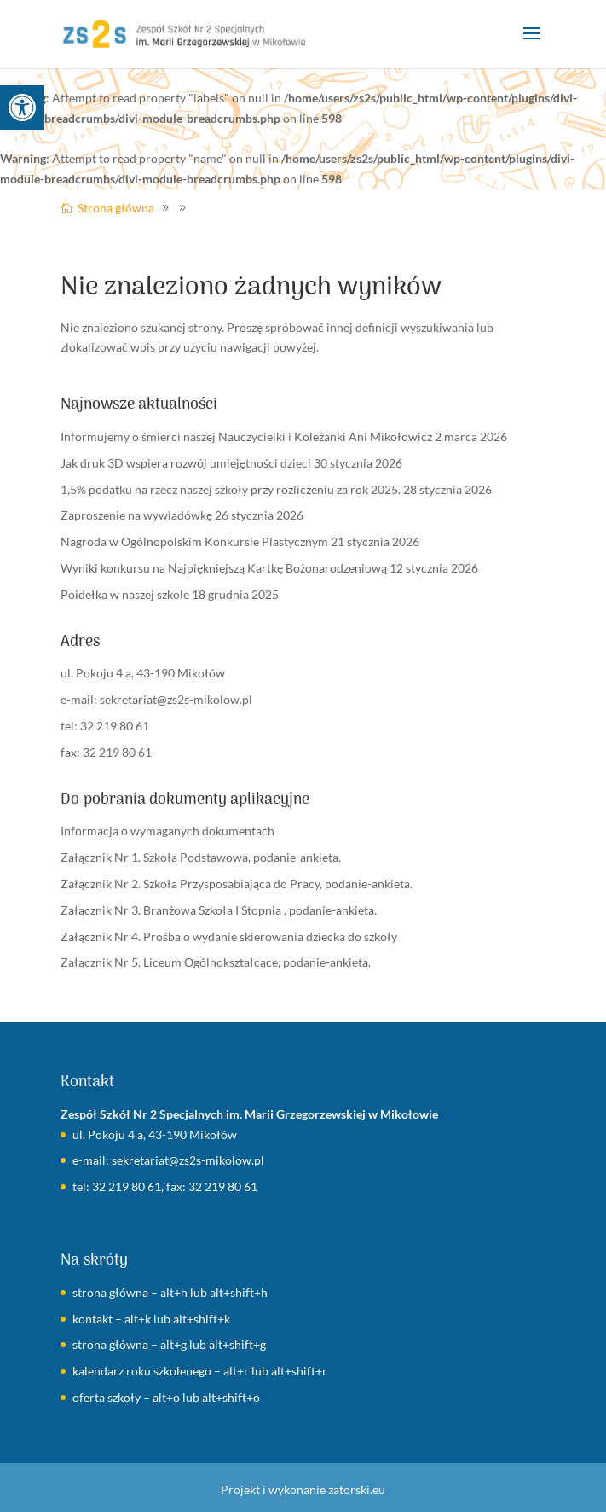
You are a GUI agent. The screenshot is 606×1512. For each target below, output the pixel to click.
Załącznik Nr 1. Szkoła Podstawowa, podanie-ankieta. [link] (201, 857)
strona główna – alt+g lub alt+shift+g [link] (169, 1344)
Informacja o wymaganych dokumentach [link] (167, 830)
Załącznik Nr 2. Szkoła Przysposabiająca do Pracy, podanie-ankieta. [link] (237, 883)
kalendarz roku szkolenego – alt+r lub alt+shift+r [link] (199, 1371)
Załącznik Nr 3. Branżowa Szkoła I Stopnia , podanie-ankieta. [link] (219, 910)
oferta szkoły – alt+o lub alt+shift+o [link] (166, 1397)
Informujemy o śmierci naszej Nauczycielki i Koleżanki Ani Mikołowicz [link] (246, 436)
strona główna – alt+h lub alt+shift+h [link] (170, 1292)
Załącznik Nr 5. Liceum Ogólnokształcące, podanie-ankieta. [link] (216, 962)
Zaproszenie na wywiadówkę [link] (136, 515)
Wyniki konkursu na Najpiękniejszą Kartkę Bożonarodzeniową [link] (224, 568)
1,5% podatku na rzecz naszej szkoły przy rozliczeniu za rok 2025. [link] (231, 489)
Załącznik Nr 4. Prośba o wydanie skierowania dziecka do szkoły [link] (229, 936)
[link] (22, 107)
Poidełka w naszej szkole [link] (125, 594)
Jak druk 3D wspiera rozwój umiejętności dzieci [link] (186, 463)
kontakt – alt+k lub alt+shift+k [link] (151, 1318)
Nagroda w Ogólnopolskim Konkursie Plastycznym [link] (194, 541)
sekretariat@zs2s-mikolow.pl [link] (176, 699)
